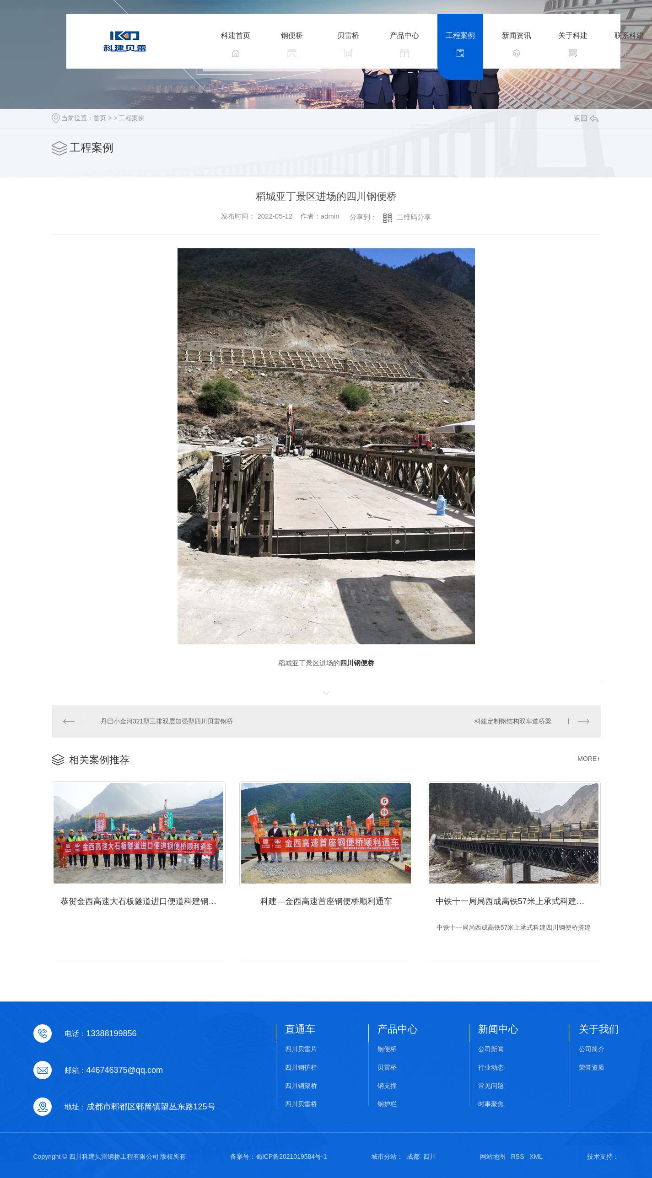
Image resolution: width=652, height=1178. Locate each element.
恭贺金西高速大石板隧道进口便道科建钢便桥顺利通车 (143, 901)
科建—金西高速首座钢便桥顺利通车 (326, 901)
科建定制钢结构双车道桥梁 (512, 721)
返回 (586, 118)
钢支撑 (387, 1085)
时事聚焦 (491, 1104)
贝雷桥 (387, 1067)
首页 (99, 118)
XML (536, 1156)
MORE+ (588, 758)
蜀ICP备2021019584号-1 (291, 1156)
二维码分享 (414, 217)
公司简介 (591, 1049)
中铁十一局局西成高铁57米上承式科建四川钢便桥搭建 (518, 901)
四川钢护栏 (301, 1067)
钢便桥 (387, 1049)
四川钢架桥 (301, 1085)
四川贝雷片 (301, 1049)
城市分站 (384, 1156)
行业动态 (491, 1067)
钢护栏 (387, 1104)
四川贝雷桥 (301, 1104)
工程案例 (132, 118)
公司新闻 (491, 1049)
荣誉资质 (591, 1067)
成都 (413, 1156)
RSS (517, 1156)
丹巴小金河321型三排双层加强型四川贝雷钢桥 (167, 721)
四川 (429, 1156)
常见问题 (491, 1085)
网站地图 (493, 1156)
